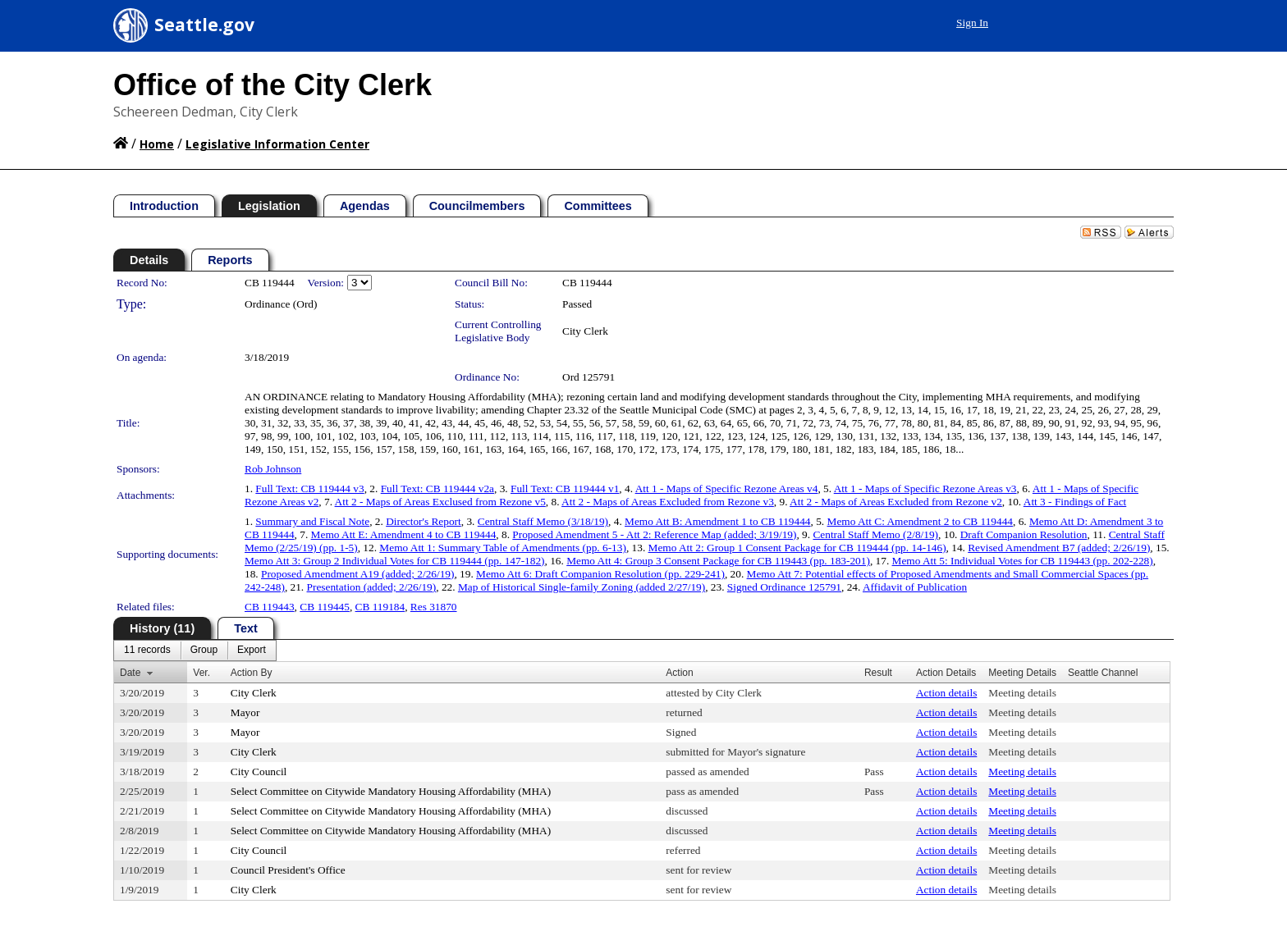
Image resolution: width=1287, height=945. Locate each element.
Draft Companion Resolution (1024, 534)
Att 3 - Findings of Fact (1075, 501)
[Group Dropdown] (204, 650)
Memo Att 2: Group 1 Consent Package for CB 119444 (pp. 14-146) (797, 547)
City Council (259, 771)
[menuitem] (147, 650)
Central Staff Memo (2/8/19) (875, 534)
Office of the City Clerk (272, 85)
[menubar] (195, 650)
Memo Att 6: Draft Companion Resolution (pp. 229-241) (600, 574)
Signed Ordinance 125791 (784, 587)
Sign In (972, 22)
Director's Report (423, 521)
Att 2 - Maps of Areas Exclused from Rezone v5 (440, 501)
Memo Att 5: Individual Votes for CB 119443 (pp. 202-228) (1022, 561)
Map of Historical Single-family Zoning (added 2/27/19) (581, 587)
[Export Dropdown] (251, 650)
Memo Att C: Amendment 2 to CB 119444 (920, 521)
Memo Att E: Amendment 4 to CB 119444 (404, 534)
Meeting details (1022, 693)
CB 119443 (270, 606)
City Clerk (585, 331)
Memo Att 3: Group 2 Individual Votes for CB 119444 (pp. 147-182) (395, 561)
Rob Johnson (273, 469)
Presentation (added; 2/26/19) (372, 587)
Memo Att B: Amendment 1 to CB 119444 (717, 521)
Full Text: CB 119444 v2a (437, 488)
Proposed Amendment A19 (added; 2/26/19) (357, 574)
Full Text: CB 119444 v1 (565, 488)
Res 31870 (433, 606)
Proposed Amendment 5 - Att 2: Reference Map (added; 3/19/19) (654, 534)
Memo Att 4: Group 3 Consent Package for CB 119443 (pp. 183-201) (718, 561)
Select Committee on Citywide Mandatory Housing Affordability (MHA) (391, 791)
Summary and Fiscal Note (312, 521)
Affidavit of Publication (915, 587)
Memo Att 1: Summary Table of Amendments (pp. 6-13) (502, 547)
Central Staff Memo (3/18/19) (543, 521)
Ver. (201, 672)
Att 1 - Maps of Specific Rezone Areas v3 (925, 488)
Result (878, 672)
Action (679, 672)
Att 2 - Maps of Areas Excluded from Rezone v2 (896, 501)
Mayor (245, 712)
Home (157, 144)
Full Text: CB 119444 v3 (309, 488)
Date (130, 672)
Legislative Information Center (277, 144)
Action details (946, 693)
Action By (252, 672)
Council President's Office (288, 870)
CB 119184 (380, 606)
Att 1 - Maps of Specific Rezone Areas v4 (726, 488)
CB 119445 (325, 606)
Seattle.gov (204, 24)
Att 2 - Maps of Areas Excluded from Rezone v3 (667, 501)
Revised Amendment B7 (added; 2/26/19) (1059, 547)
